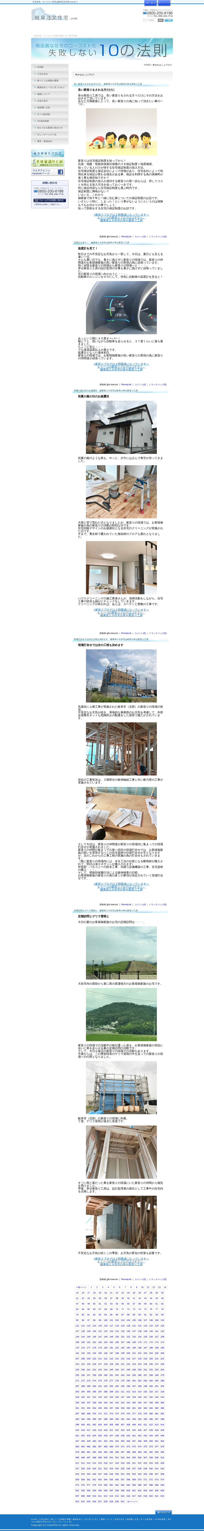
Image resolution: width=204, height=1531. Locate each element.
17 (88, 1293)
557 (156, 1474)
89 (134, 1315)
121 (134, 1326)
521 (134, 1463)
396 (151, 1419)
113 (88, 1326)
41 (134, 1298)
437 (111, 1435)
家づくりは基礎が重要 (61, 1519)
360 (128, 1408)
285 (156, 1380)
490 (139, 1452)
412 (151, 1424)
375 (122, 1413)
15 (77, 1293)
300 (151, 1386)
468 (105, 1446)
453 (111, 1441)
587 (145, 1485)
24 (128, 1293)
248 (128, 1369)
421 (111, 1430)
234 (139, 1364)
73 (134, 1309)
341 (111, 1402)
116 (105, 1326)
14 (165, 1287)
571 (145, 1479)
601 (134, 1490)
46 (162, 1298)
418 (94, 1430)
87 (122, 1315)
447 (77, 1441)
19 (100, 1293)
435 (100, 1435)
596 (105, 1490)
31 (77, 1298)
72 (128, 1309)
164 (105, 1342)
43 (145, 1298)
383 (77, 1419)
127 (77, 1331)
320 (83, 1397)
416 (83, 1430)
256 (83, 1375)
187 (145, 1348)
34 (94, 1298)
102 (117, 1320)
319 (77, 1397)
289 (88, 1386)
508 (151, 1457)
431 (77, 1435)
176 (83, 1348)
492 (151, 1452)
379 (145, 1413)
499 (100, 1457)
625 (88, 1501)
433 (88, 1435)
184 (128, 1348)
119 (122, 1326)
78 (162, 1309)
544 (83, 1474)
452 (105, 1441)
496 (83, 1457)
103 (122, 1320)
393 (134, 1419)
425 (134, 1430)
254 (162, 1369)
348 (151, 1402)
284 (151, 1380)
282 (139, 1380)
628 (105, 1501)
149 (111, 1337)
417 (88, 1430)
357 (111, 1408)
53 (111, 1304)
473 (134, 1446)
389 (111, 1419)
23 (122, 1293)
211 (100, 1359)
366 (162, 1408)
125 (156, 1326)
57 (134, 1304)
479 (77, 1452)
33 (88, 1298)
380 (151, 1413)
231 (122, 1364)
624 (83, 1501)
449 (88, 1441)
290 (94, 1386)
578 (94, 1485)
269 (156, 1375)
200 (128, 1353)
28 (151, 1293)
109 (156, 1320)
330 (139, 1397)
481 (88, 1452)
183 (122, 1348)
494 (162, 1452)
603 (145, 1490)
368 (83, 1413)
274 (94, 1380)
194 (94, 1353)
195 (100, 1353)
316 (151, 1391)
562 (94, 1479)
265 (134, 1375)
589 (156, 1485)
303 (77, 1391)
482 (94, 1452)
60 (151, 1304)
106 (139, 1320)
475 (145, 1446)
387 (100, 1419)
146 (94, 1337)
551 (122, 1474)
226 (94, 1364)
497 (88, 1457)
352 (83, 1408)
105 (134, 1320)
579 (100, 1485)
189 (156, 1348)
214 (117, 1359)
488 (128, 1452)
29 (156, 1293)
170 (139, 1342)
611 (100, 1496)
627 (100, 1501)
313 (134, 1391)
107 (145, 1320)
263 (122, 1375)
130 (94, 1331)
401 (88, 1424)
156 (151, 1337)
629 (111, 1501)
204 (151, 1353)
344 (128, 1402)
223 (77, 1364)
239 (77, 1369)
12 (153, 1287)
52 (105, 1304)
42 (139, 1298)
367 (77, 1413)
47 (77, 1304)
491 (145, 1452)
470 (117, 1446)
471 (122, 1446)
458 (139, 1441)
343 (122, 1402)
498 (94, 1457)
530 (94, 1468)
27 (145, 1293)
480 (83, 1452)
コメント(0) (140, 236)
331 (145, 1397)
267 (145, 1375)
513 (88, 1463)
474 (139, 1446)
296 (128, 1386)
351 (77, 1408)
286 (162, 1380)
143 (77, 1337)
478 (162, 1446)
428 (151, 1430)
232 (128, 1364)
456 (128, 1441)
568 (128, 1479)
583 (122, 1485)
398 (162, 1419)
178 (94, 1348)
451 (100, 1441)
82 (94, 1315)
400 (83, 1424)
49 (88, 1304)
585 (134, 1485)
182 (117, 1348)
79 (77, 1315)
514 (94, 1463)
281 (134, 1380)
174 (162, 1342)
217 (134, 1359)
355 (100, 1408)
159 (77, 1342)
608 (83, 1496)
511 (77, 1463)
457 (134, 1441)
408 (128, 1424)
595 (100, 1490)
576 (83, 1485)
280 (128, 1380)
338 (94, 1402)
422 (117, 1430)
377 (134, 1413)
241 (88, 1369)
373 (111, 1413)
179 (100, 1348)
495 (77, 1457)
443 (145, 1435)
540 (151, 1468)
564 (105, 1479)
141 (156, 1331)
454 (117, 1441)
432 (83, 1435)
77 (156, 1309)
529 (88, 1468)
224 (83, 1364)
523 (145, 1463)
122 (139, 1326)
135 (122, 1331)
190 (162, 1348)
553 (134, 1474)
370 (94, 1413)
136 (128, 1331)
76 (151, 1309)
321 (88, 1397)
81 (88, 1315)
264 (128, 1375)
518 (117, 1463)
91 (145, 1315)
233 (134, 1364)
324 (105, 1397)
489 (134, 1452)
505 (134, 1457)
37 (111, 1298)
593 (88, 1490)
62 (162, 1304)
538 (139, 1468)
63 (77, 1309)
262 (117, 1375)
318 (162, 1391)
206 (162, 1353)
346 (139, 1402)
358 (117, 1408)
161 (88, 1342)
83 (100, 1315)
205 (156, 1353)
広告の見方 (120, 1519)
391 (122, 1419)
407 (122, 1424)
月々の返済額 (146, 1519)
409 (134, 1424)
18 (94, 1293)
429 (156, 1430)
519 (122, 1463)
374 (117, 1413)
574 (162, 1479)
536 (128, 1468)
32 (83, 1298)
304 (83, 1391)
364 (151, 1408)
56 (128, 1304)
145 (88, 1337)
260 (105, 1375)
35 (100, 1298)
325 (111, 1397)
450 (94, 1441)
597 (111, 1490)
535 (122, 1468)
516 (105, 1463)
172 (151, 1342)
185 (134, 1348)
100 (105, 1320)
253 (156, 1369)
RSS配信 (168, 20)
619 (145, 1496)
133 (111, 1331)
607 (77, 1496)
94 (162, 1315)
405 (111, 1424)
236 (151, 1364)
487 (122, 1452)
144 (83, 1337)
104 (128, 1320)
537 (134, 1468)
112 (83, 1326)
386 (94, 1419)
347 (145, 1402)
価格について (107, 1519)
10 (142, 1287)
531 (100, 1468)
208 (83, 1359)
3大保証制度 (160, 1519)
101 (111, 1320)
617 (134, 1496)
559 (77, 1479)
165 (111, 1342)
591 (77, 1490)
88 (128, 1315)
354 (94, 1408)
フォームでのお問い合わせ (49, 200)
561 (88, 1479)
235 (145, 1364)
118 (117, 1326)
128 (83, 1331)
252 (151, 1369)
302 (162, 1386)
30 (162, 1293)
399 (77, 1424)
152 (128, 1337)
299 (145, 1386)
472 (128, 1446)
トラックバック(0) (158, 236)
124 (151, 1326)
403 (100, 1424)
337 (88, 1402)
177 (88, 1348)
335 (77, 1402)
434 (94, 1435)
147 (100, 1337)
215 (122, 1359)
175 (77, 1348)
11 (148, 1287)
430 (162, 1430)
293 (111, 1386)
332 (151, 1397)
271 (77, 1380)
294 (117, 1386)
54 (117, 1304)
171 (145, 1342)
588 (151, 1485)
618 (139, 1496)
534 (117, 1468)
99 (100, 1320)
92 (151, 1315)
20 (105, 1293)
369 (88, 1413)
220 (151, 1359)
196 (105, 1353)
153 (134, 1337)
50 (94, 1304)
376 (128, 1413)
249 (134, 1369)
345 (134, 1402)
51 (100, 1304)
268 (151, 1375)
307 (100, 1391)
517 (111, 1463)
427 (145, 1430)
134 (117, 1331)
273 (88, 1380)
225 (88, 1364)
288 (83, 1386)
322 (94, 1397)
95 (77, 1320)
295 (122, 1386)
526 (162, 1463)
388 (105, 1419)
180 (105, 1348)
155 (145, 1337)
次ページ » (132, 1501)
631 (122, 1501)
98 (94, 1320)
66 (94, 1309)
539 (145, 1468)
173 (156, 1342)
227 (100, 1364)
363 (145, 1408)
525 (156, 1463)
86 (117, 1315)
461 (156, 1441)
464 (83, 1446)
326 (117, 1397)
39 (122, 1298)
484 (105, 1452)
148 (105, 1337)
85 (111, 1315)
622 (162, 1496)
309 (111, 1391)
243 (100, 1369)
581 (111, 1485)
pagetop (163, 1512)
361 (134, 1408)
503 (122, 1457)
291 (100, 1386)
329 (134, 1397)
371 (100, 1413)
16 (83, 1293)
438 (117, 1435)
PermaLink (126, 236)
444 (151, 1435)
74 (139, 1309)
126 (162, 1326)
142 (162, 1331)
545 (88, 1474)
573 (156, 1479)
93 (156, 1315)
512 (83, 1463)
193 (88, 1353)
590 (162, 1485)
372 (105, 1413)
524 (151, 1463)
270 (162, 1375)
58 (139, 1304)
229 (111, 1364)
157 (156, 1337)
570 (139, 1479)
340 (105, 1402)
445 (156, 1435)
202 (139, 1353)
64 (83, 1309)
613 (111, 1496)
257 (88, 1375)
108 (151, 1320)
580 (105, 1485)
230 (117, 1364)
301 (156, 1386)
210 (94, 1359)
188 (151, 1348)
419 (100, 1430)
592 (83, 1490)
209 (88, 1359)
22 (117, 1293)
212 (105, 1359)
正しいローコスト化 (62, 1522)
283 (145, 1380)
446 (162, 1435)
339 (100, 1402)
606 (162, 1490)
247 (122, 1369)
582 (117, 1485)
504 (128, 1457)
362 (139, 1408)
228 (105, 1364)
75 (145, 1309)
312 (128, 1391)
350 (162, 1402)
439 (122, 1435)
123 (145, 1326)
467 (100, 1446)
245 (111, 1369)
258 (94, 1375)
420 (105, 1430)
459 (145, 1441)
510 (162, 1457)
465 (88, 1446)
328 (128, 1397)
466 (94, 1446)
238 (162, 1364)
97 (88, 1320)
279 (122, 1380)
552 (128, 1474)
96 (83, 1320)
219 (145, 1359)
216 (128, 1359)
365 (156, 1408)
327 (122, 1397)
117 (111, 1326)
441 (134, 1435)
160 (83, 1342)
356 (105, 1408)
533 (111, 1468)
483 (100, 1452)
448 (83, 1441)
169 (134, 1342)
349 (156, 1402)
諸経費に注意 (133, 1519)
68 (105, 1309)
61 (156, 1304)
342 (117, 1402)
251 (145, 1369)
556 (151, 1474)
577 (88, 1485)
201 (134, 1353)
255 (77, 1375)
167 (122, 1342)
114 (94, 1326)
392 (128, 1419)
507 (145, 1457)
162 (94, 1342)
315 (145, 1391)
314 (139, 1391)
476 (151, 1446)
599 (122, 1490)
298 (139, 1386)
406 (117, 1424)
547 (100, 1474)
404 (105, 1424)
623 (77, 1501)
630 (117, 1501)
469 (111, 1446)
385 (88, 1419)
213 (111, 1359)
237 (156, 1364)
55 (122, 1304)
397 (156, 1419)
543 (77, 1474)
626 (94, 1501)
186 (139, 1348)
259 (100, 1375)
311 (122, 1391)
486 (117, 1452)
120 (128, 1326)
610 (94, 1496)
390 (117, 1419)
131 (100, 1331)
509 (156, 1457)
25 (134, 1293)
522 (139, 1463)
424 (128, 1430)
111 (77, 1326)
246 (117, 1369)
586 (139, 1485)
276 (105, 1380)
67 (100, 1309)
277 (111, 1380)
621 (156, 1496)
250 (139, 1369)
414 (162, 1424)
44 (151, 1298)
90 (139, 1315)
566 (117, 1479)
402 (94, 1424)
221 (156, 1359)
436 (105, 1435)
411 (145, 1424)
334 (162, 1397)
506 (139, 1457)
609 (88, 1496)
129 (88, 1331)
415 (77, 1430)
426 (139, 1430)
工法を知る (44, 1519)
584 (128, 1485)
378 (139, 1413)
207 (77, 1359)
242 (94, 1369)
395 (145, 1419)
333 (156, 1397)
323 (100, 1397)
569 (134, 1479)
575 (77, 1485)
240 (83, 1369)
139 (145, 1331)
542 (162, 1468)
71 (122, 1309)
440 (128, 1435)
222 (162, 1359)
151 (122, 1337)
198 (117, 1353)
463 (77, 1446)
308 (105, 1391)
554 (139, 1474)
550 (117, 1474)
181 (111, 1348)
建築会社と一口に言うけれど (86, 1519)
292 (105, 1386)
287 (77, 1386)
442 (139, 1435)
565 (111, 1479)
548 (105, 1474)
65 (88, 1309)
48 (83, 1304)
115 (100, 1326)
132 (105, 1331)
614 (117, 1496)
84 (105, 1315)
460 (151, 1441)
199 (122, 1353)
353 (88, 1408)
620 (151, 1496)
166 (117, 1342)
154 (139, 1337)
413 (156, 1424)
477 (156, 1446)
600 (128, 1490)
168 (128, 1342)
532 (105, 1468)
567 (122, 1479)
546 (94, 1474)
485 (111, 1452)
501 (111, 1457)
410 (139, 1424)
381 (156, 1413)
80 (83, 1315)
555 (145, 1474)
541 (156, 1468)
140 (151, 1331)
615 (122, 1496)
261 (111, 1375)
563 (100, 1479)
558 (162, 1474)
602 (139, 1490)
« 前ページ (81, 1287)
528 (83, 1468)
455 (122, 1441)
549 (111, 1474)
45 (156, 1298)
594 (94, 1490)
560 (83, 1479)
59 (145, 1304)
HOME (147, 65)
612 (105, 1496)
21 (111, 1293)
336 (83, 1402)
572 (151, 1479)
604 (151, 1490)
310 (117, 1391)
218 (139, 1359)
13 (159, 1287)
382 (162, 1413)
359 (122, 1408)
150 (117, 1337)
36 (105, 1298)
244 (105, 1369)
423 (122, 1430)
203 (145, 1353)
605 (156, 1490)
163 (100, 1342)
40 (128, 1298)
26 (139, 1293)
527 (77, 1468)
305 (88, 1391)
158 (162, 1337)
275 (100, 1380)
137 (134, 1331)
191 (77, 1353)
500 (105, 1457)
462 (162, 1441)
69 (111, 1309)
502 (117, 1457)
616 (128, 1496)
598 (117, 1490)
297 (134, 1386)
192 (83, 1353)
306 (94, 1391)
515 (100, 1463)
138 (139, 1331)
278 (117, 1380)
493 (156, 1452)
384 (83, 1419)
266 (139, 1375)
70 (117, 1309)
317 (156, 1391)
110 (162, 1320)
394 (139, 1419)
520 (128, 1463)
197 (111, 1353)
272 (83, 1380)
